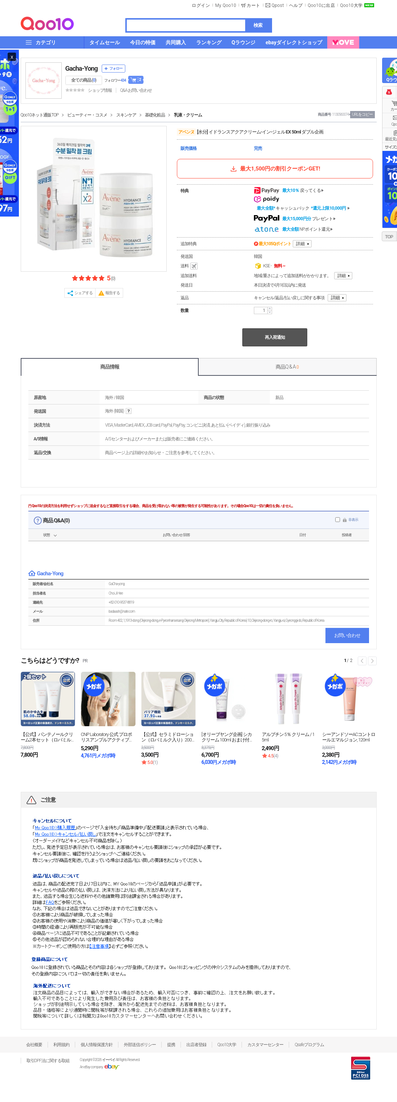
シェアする (83, 293)
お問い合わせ (347, 635)
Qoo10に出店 (321, 5)
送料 (190, 266)
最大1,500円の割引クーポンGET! (274, 168)
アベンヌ (186, 132)
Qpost (278, 5)
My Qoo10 (225, 5)
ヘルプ (296, 5)
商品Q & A (287, 367)
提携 (171, 1044)
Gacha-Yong (81, 68)
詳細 (300, 243)
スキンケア (126, 115)
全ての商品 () (83, 80)
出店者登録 (196, 1044)
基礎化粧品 (155, 115)
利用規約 (61, 1044)
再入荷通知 (275, 337)
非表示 (353, 520)
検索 (258, 25)
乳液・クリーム (188, 115)
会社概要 (34, 1044)
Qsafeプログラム (309, 1044)
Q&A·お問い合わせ (136, 90)
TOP (389, 236)
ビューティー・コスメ (87, 115)
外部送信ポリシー (140, 1044)
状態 (46, 535)
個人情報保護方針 (97, 1044)
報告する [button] (112, 293)
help (128, 411)
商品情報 (109, 367)
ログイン (201, 5)
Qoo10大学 (351, 5)
